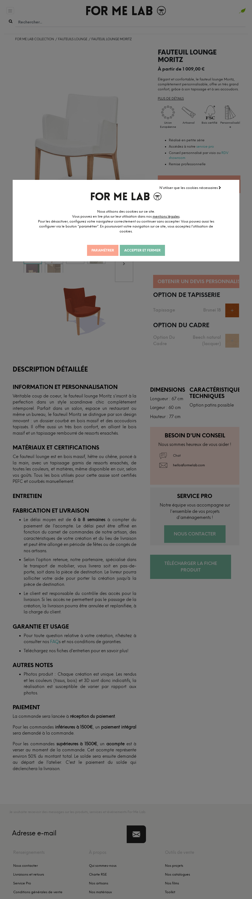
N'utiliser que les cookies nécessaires (190, 188)
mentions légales (166, 216)
